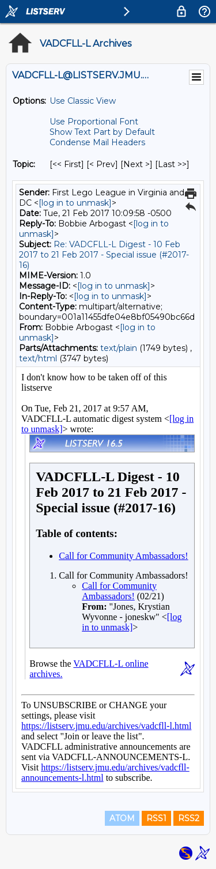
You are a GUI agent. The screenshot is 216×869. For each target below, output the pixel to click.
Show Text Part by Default (102, 132)
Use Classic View (83, 101)
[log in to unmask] (75, 203)
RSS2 (188, 818)
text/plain (118, 348)
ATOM (122, 818)
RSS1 (156, 818)
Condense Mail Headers (97, 142)
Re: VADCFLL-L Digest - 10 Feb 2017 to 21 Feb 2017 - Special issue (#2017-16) (104, 254)
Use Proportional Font (94, 121)
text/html (38, 358)
